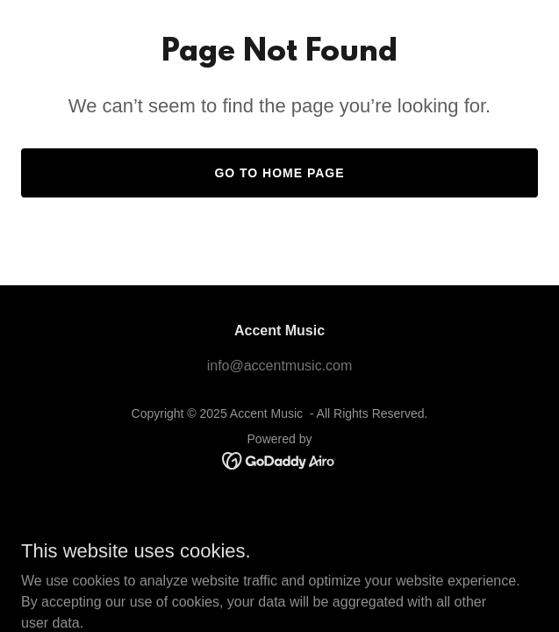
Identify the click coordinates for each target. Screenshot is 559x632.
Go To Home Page (279, 173)
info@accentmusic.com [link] (280, 365)
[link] (279, 459)
